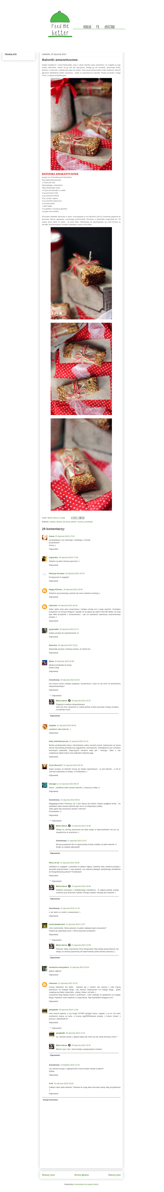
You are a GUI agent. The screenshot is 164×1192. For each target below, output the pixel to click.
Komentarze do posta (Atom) (86, 1184)
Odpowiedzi (57, 695)
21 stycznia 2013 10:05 (69, 863)
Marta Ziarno (53, 518)
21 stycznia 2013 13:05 (81, 945)
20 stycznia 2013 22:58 (64, 661)
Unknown (53, 605)
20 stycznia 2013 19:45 (73, 589)
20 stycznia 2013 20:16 (68, 605)
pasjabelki (53, 1010)
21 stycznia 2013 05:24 (69, 784)
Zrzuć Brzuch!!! (56, 765)
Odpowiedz (53, 549)
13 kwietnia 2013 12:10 (70, 1065)
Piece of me (54, 863)
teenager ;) (53, 784)
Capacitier (53, 557)
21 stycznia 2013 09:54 (70, 800)
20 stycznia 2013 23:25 (70, 680)
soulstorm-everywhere (59, 967)
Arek (51, 1083)
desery (59, 522)
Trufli (44, 75)
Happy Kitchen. (56, 589)
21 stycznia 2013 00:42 (66, 725)
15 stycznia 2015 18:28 (63, 1083)
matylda (52, 725)
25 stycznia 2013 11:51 (75, 1033)
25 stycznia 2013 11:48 (68, 1010)
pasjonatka (54, 629)
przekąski (89, 522)
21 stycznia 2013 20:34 (79, 967)
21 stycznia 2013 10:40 (81, 826)
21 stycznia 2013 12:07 (77, 841)
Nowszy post (48, 1175)
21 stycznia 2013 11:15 (70, 908)
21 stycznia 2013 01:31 (78, 741)
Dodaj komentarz (50, 1100)
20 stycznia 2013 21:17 (69, 629)
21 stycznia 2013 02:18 (73, 765)
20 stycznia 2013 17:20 (65, 536)
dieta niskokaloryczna (58, 741)
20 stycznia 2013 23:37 (81, 701)
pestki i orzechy (77, 522)
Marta (51, 661)
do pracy (66, 522)
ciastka (52, 522)
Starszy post (114, 1175)
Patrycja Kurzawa (56, 573)
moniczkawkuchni (57, 924)
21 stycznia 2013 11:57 (75, 924)
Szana (51, 536)
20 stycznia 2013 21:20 (67, 645)
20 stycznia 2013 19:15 (75, 573)
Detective (53, 645)
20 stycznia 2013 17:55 (68, 557)
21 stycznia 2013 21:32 (68, 983)
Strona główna (81, 1175)
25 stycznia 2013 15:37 (81, 1045)
